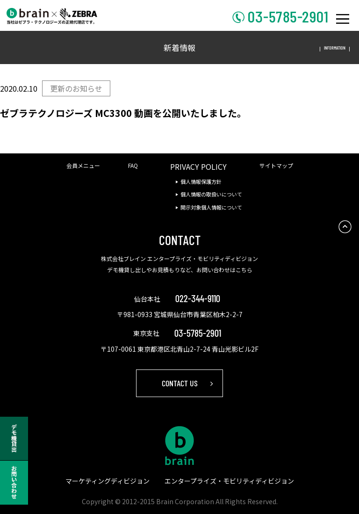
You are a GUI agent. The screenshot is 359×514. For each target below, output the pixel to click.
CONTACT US (180, 383)
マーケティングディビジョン (107, 480)
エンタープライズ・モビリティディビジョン (229, 480)
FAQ (133, 165)
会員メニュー (83, 165)
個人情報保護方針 (201, 181)
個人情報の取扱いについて (211, 194)
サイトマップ (276, 165)
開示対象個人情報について (211, 207)
